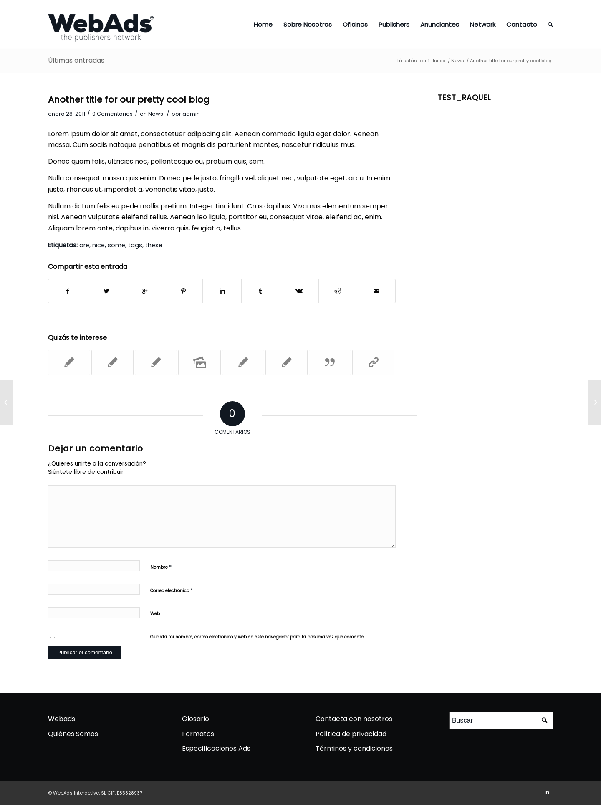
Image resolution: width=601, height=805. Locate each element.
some (116, 245)
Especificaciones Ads (216, 748)
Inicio (439, 61)
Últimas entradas (76, 60)
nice (98, 245)
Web (155, 613)
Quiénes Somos (73, 734)
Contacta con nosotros (354, 719)
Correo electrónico (171, 590)
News (457, 61)
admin (191, 114)
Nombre (161, 566)
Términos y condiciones (354, 748)
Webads (61, 719)
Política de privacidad (351, 734)
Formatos (198, 734)
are (84, 245)
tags (135, 245)
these (153, 245)
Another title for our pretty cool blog (129, 100)
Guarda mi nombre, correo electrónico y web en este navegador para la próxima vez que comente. (257, 637)
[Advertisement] (495, 230)
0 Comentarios (112, 114)
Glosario (195, 719)
